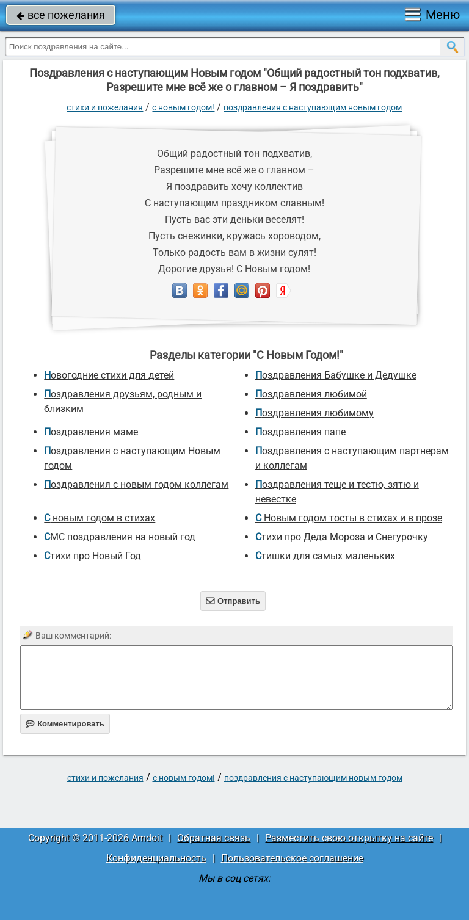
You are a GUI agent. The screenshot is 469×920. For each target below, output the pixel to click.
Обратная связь (213, 838)
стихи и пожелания (105, 107)
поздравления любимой (311, 394)
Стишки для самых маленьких (325, 556)
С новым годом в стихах (99, 518)
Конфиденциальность (156, 858)
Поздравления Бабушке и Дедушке (335, 375)
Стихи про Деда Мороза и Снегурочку (341, 537)
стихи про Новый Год (92, 556)
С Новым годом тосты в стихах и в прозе (348, 518)
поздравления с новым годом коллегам (136, 484)
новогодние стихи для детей (109, 375)
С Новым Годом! (183, 107)
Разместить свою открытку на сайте (349, 838)
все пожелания (60, 15)
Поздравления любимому (314, 413)
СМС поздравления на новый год (119, 537)
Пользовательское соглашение (292, 858)
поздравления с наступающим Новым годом (313, 107)
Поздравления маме (91, 432)
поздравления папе (300, 432)
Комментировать (65, 723)
